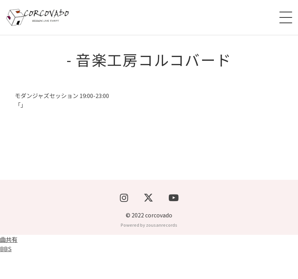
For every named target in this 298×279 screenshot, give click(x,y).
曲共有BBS (8, 269)
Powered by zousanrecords (149, 250)
